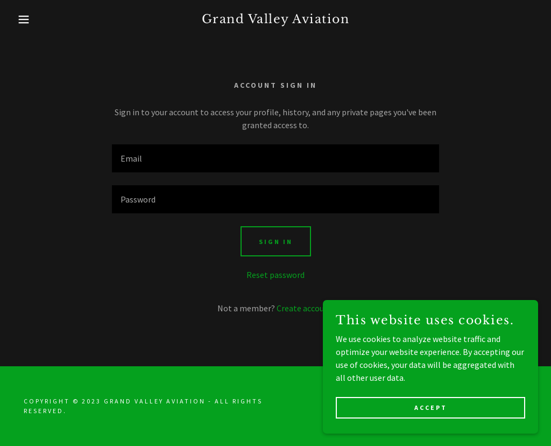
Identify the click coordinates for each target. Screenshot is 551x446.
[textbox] (275, 158)
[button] (27, 19)
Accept (430, 407)
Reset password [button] (275, 274)
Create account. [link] (305, 308)
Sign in (276, 242)
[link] (276, 20)
